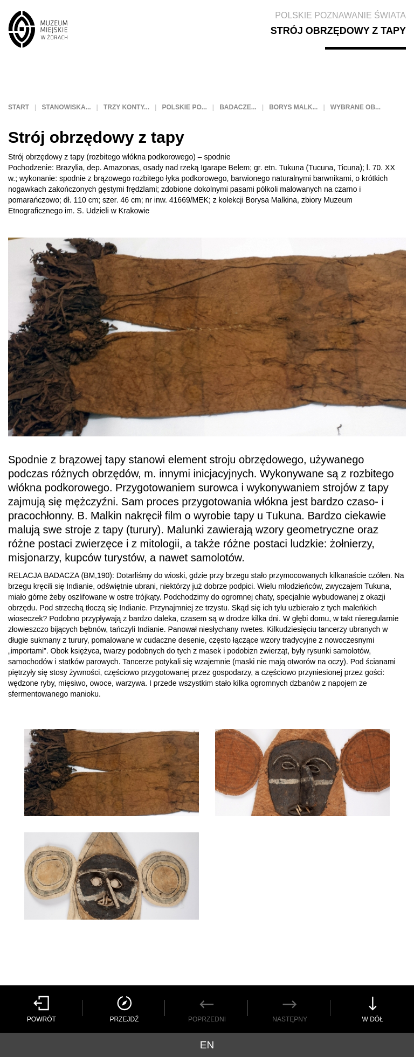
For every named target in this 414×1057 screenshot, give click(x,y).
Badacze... (238, 107)
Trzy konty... (126, 107)
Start (18, 107)
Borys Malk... (293, 107)
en (207, 1045)
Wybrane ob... (355, 107)
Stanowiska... (66, 107)
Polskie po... (184, 107)
